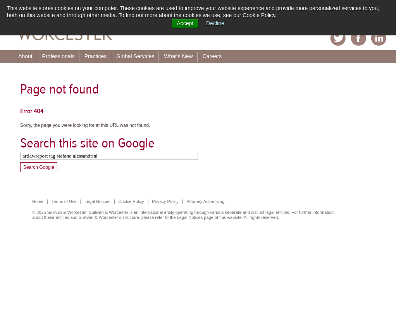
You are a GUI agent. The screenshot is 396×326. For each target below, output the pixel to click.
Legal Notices (97, 201)
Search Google (38, 167)
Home (37, 201)
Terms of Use (64, 201)
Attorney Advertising (205, 201)
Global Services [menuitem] (135, 56)
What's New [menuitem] (178, 56)
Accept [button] (185, 23)
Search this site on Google (87, 143)
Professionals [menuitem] (58, 56)
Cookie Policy (131, 201)
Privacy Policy (165, 201)
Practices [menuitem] (95, 56)
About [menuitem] (25, 56)
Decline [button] (215, 23)
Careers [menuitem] (212, 56)
